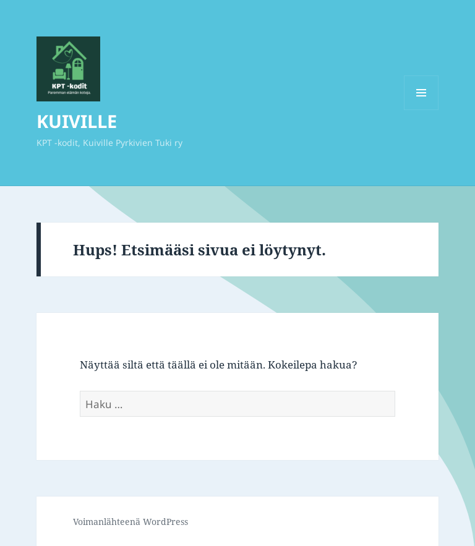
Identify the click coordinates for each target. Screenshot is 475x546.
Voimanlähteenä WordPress (130, 521)
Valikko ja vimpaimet (421, 109)
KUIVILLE (76, 121)
